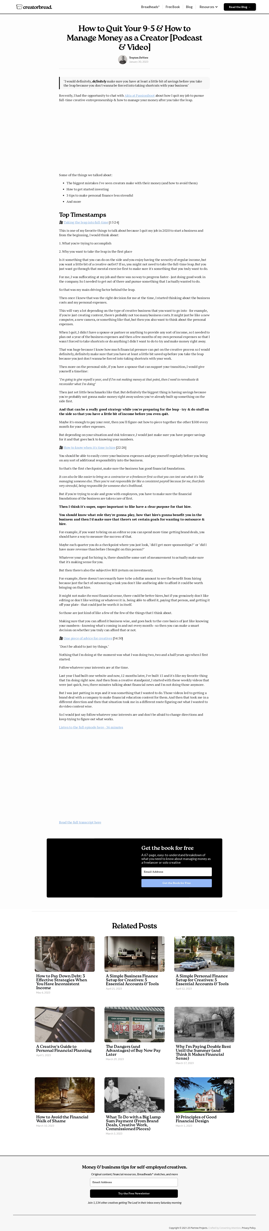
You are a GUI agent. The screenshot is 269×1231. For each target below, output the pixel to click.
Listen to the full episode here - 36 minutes (91, 727)
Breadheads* (150, 7)
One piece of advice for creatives (88, 638)
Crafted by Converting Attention (224, 1228)
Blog (189, 7)
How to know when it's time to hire (89, 447)
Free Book (173, 7)
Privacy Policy (248, 1228)
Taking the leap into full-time (86, 222)
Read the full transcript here (80, 822)
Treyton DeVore (138, 57)
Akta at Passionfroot (140, 95)
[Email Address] (176, 872)
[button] (209, 7)
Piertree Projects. (199, 1228)
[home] (34, 7)
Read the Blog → (240, 7)
